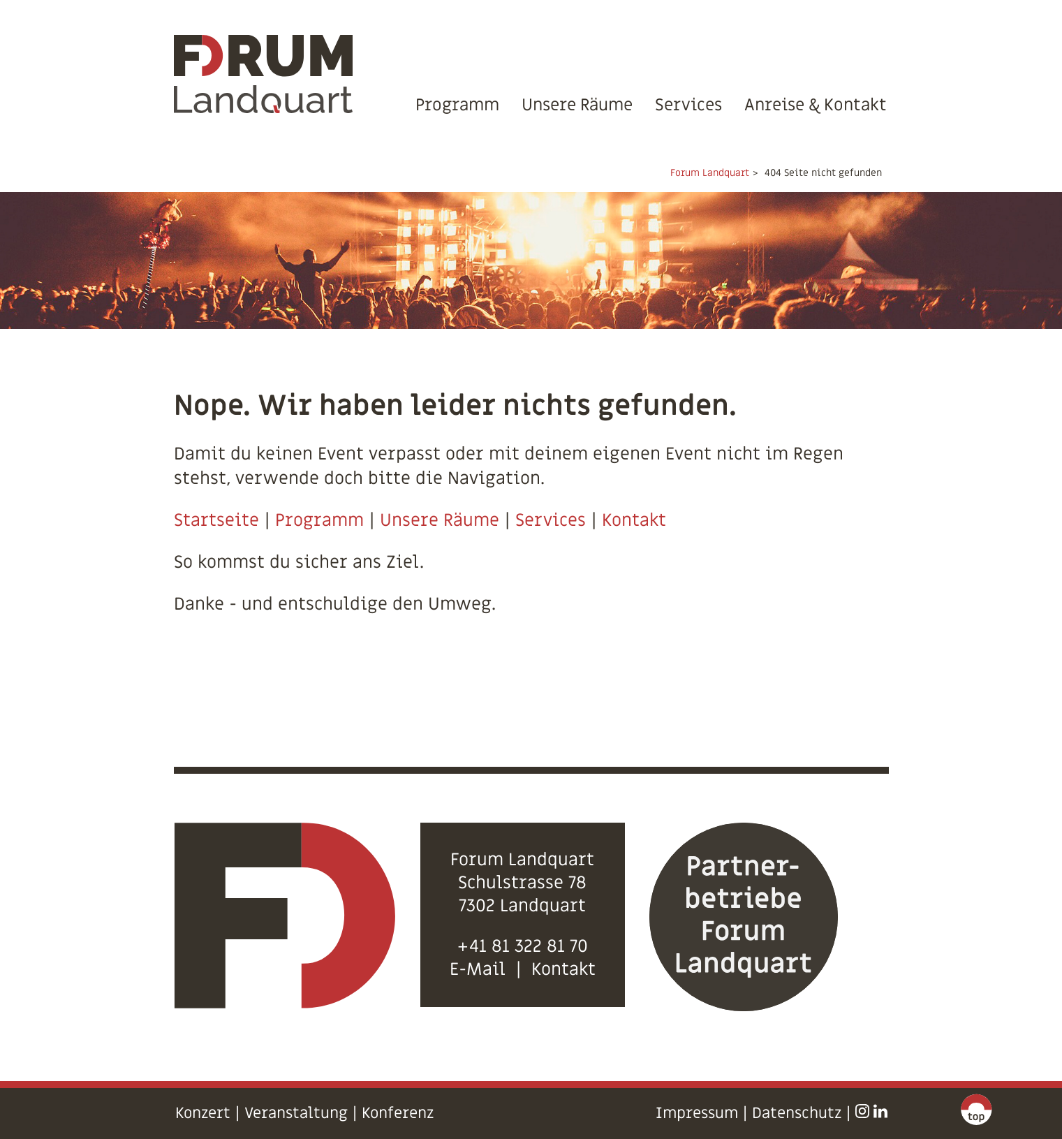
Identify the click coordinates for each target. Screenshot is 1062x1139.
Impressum (697, 1113)
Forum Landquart (709, 172)
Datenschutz (796, 1113)
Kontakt (634, 520)
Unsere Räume (577, 105)
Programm (457, 105)
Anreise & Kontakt (815, 105)
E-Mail (478, 969)
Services (688, 105)
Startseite (216, 520)
